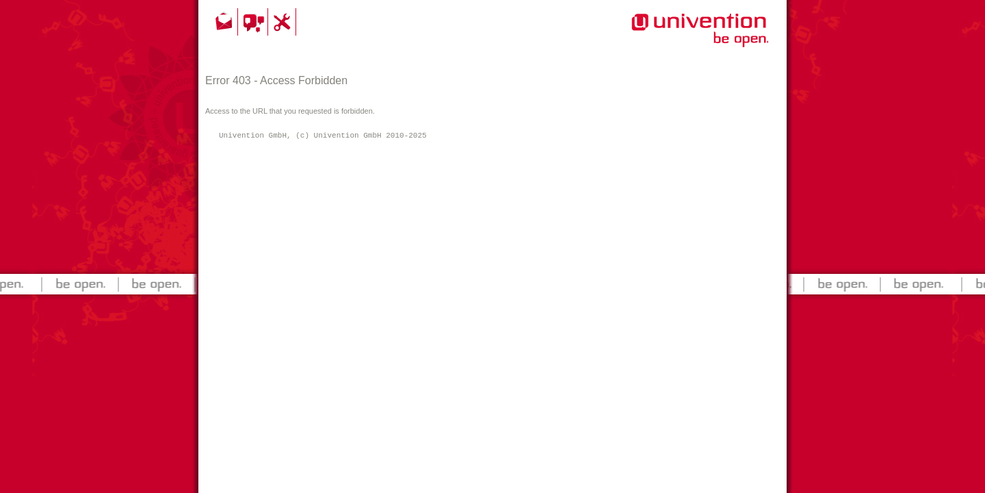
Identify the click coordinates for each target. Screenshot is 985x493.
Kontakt (225, 22)
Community (254, 22)
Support (284, 22)
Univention (672, 38)
